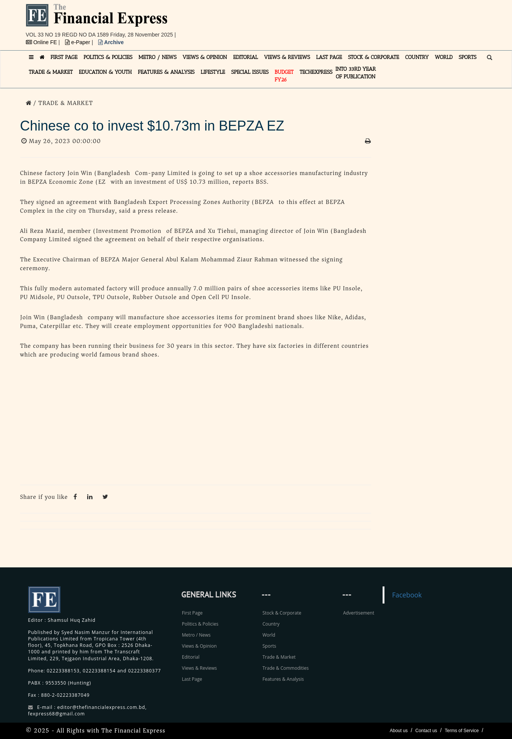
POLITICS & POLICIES (107, 57)
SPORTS (468, 57)
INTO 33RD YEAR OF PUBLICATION (355, 73)
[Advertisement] (360, 21)
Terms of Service (462, 730)
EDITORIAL (245, 57)
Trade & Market (278, 657)
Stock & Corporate (281, 613)
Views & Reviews (199, 668)
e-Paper (78, 42)
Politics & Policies (200, 624)
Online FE (42, 42)
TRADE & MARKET (51, 72)
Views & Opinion (199, 646)
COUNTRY (417, 57)
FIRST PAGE (64, 57)
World (268, 635)
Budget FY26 (283, 76)
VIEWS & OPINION (205, 57)
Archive (111, 42)
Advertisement (358, 613)
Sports (269, 646)
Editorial (190, 657)
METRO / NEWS (158, 57)
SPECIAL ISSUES (249, 72)
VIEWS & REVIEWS (287, 57)
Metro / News (196, 635)
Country (270, 624)
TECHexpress (316, 72)
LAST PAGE (329, 57)
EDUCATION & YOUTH (105, 72)
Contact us (426, 730)
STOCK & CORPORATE (373, 57)
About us (399, 730)
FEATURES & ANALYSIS (166, 72)
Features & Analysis (283, 679)
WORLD (444, 57)
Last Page (192, 679)
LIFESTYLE (213, 72)
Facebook (407, 594)
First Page (192, 613)
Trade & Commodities (285, 668)
